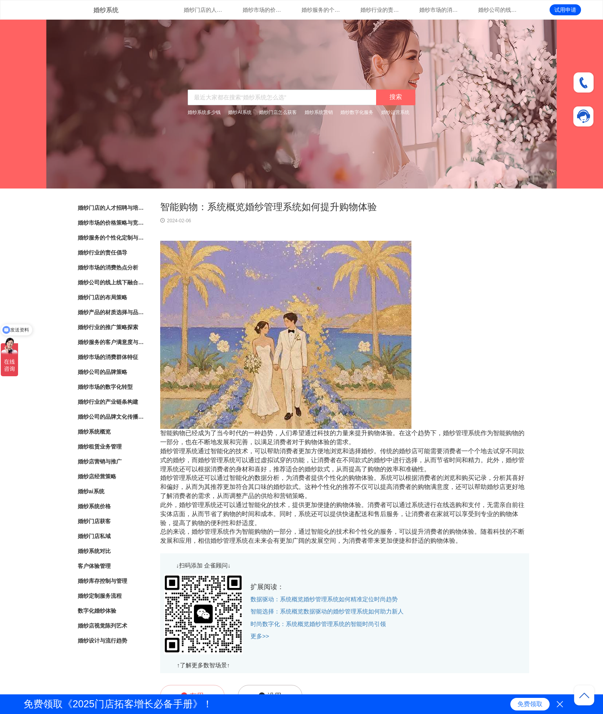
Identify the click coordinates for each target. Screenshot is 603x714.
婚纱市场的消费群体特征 (108, 357)
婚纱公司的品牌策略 (102, 372)
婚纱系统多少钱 (204, 112)
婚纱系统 (106, 10)
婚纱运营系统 (395, 112)
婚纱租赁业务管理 (100, 446)
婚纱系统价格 (94, 506)
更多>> (259, 636)
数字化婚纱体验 (97, 611)
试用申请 (565, 10)
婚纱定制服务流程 (100, 596)
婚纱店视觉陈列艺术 (102, 625)
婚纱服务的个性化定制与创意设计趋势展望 (321, 10)
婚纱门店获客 (94, 521)
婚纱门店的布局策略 (102, 297)
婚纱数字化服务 (356, 112)
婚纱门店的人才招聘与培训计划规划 (203, 10)
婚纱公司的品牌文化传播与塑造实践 (111, 417)
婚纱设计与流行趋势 (102, 640)
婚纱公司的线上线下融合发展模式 (497, 10)
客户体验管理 (94, 566)
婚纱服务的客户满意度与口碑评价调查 (111, 342)
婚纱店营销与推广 (100, 461)
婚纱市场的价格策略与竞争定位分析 (262, 10)
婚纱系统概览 (94, 431)
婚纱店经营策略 (97, 476)
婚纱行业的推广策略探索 (108, 327)
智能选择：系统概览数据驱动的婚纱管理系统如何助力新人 (327, 611)
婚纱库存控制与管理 (102, 581)
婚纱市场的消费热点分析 (439, 10)
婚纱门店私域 (94, 536)
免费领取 (530, 704)
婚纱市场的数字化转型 (105, 387)
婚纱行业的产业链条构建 (108, 402)
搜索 (395, 96)
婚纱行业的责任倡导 (380, 10)
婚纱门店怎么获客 (278, 112)
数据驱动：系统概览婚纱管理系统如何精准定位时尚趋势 (324, 599)
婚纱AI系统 (239, 112)
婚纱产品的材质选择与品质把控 (111, 312)
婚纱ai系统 (91, 491)
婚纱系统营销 (319, 112)
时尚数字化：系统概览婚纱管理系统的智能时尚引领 (318, 624)
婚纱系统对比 (94, 551)
